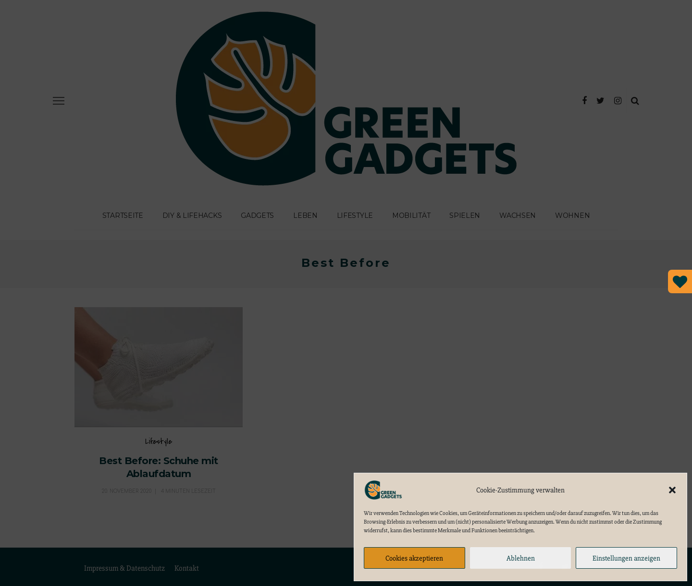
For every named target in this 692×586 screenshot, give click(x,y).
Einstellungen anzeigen (626, 558)
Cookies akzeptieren (414, 558)
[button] (672, 490)
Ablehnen (521, 558)
